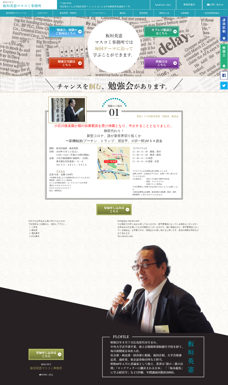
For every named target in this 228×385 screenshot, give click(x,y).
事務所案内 (189, 4)
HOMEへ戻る (47, 375)
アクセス (60, 171)
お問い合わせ (215, 4)
